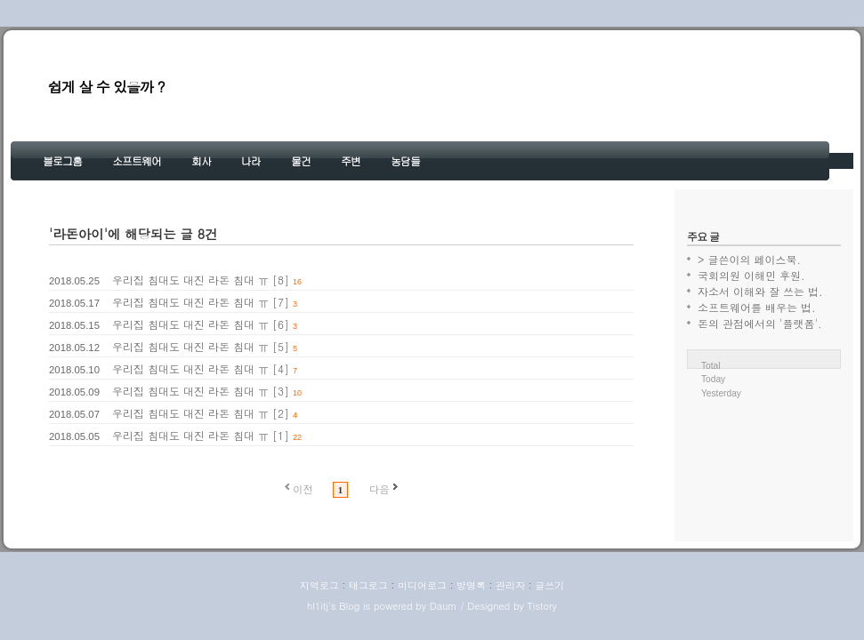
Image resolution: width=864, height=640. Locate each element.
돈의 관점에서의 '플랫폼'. (760, 323)
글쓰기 (549, 585)
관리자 (510, 585)
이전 (303, 489)
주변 (350, 160)
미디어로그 (422, 585)
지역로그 (319, 585)
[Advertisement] (764, 455)
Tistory (541, 605)
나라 (251, 160)
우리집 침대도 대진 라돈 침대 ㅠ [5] (200, 346)
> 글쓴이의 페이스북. (749, 259)
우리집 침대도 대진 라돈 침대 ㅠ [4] (200, 368)
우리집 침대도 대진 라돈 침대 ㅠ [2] (200, 412)
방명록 (471, 585)
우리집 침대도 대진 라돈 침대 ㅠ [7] (200, 301)
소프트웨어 (136, 160)
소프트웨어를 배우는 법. (757, 307)
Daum (443, 605)
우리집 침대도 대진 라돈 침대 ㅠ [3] (200, 390)
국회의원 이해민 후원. (751, 275)
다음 (379, 489)
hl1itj (317, 605)
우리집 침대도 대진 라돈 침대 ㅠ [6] (200, 324)
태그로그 (368, 585)
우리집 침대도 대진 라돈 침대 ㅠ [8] (200, 279)
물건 (301, 160)
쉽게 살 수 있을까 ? (106, 86)
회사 (201, 160)
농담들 (405, 160)
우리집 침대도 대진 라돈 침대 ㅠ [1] (200, 435)
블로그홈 (62, 160)
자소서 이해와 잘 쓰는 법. (760, 291)
